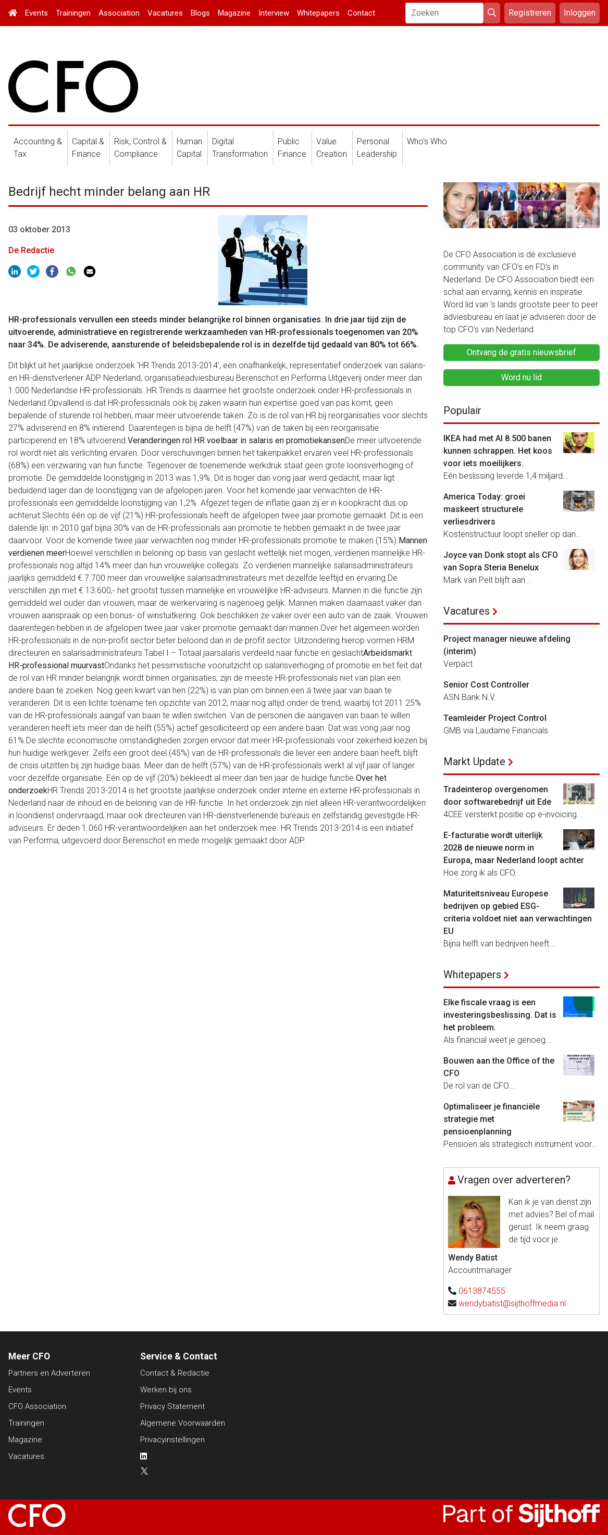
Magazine (234, 13)
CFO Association (37, 1406)
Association (119, 13)
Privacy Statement (172, 1406)
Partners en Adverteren (49, 1373)
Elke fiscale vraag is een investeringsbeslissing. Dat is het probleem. (499, 1014)
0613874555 (481, 1291)
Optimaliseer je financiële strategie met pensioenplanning (491, 1119)
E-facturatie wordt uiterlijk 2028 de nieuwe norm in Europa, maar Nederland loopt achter (513, 847)
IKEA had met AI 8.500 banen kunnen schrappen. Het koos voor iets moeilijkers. (497, 450)
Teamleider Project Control (495, 718)
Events (36, 13)
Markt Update (474, 761)
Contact (361, 13)
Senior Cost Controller (486, 685)
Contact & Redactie (174, 1373)
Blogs (200, 13)
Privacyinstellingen (172, 1439)
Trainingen (73, 13)
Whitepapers (318, 13)
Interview (273, 13)
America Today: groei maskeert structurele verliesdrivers (484, 509)
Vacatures (165, 13)
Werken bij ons (166, 1389)
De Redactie (31, 250)
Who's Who (427, 141)
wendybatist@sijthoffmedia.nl (512, 1303)
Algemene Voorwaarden (182, 1423)
